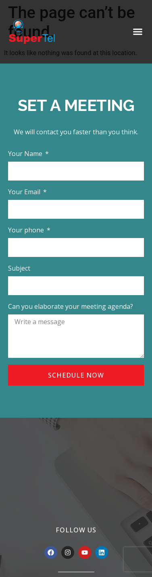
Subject (19, 268)
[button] (138, 31)
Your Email (25, 191)
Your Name (26, 153)
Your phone (27, 230)
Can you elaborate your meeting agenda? (70, 306)
